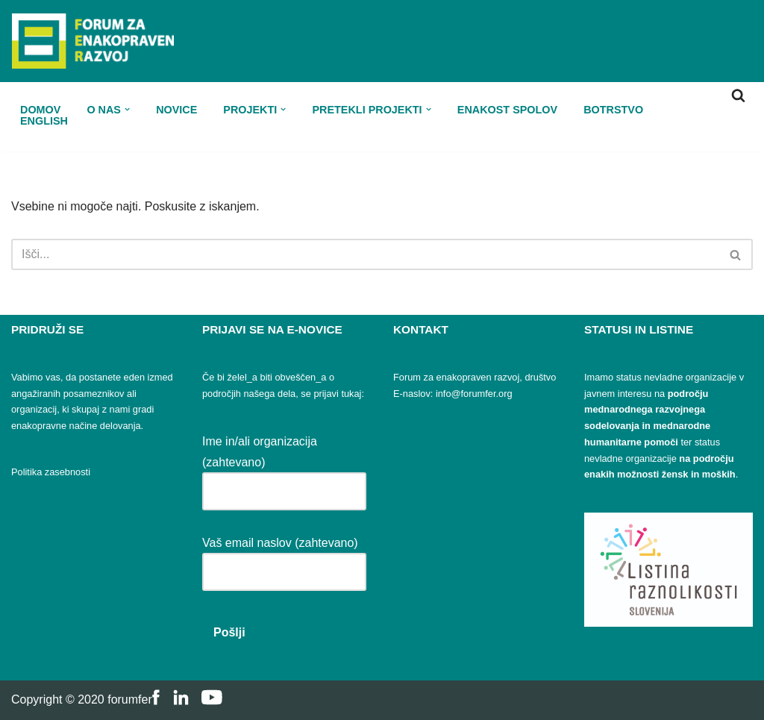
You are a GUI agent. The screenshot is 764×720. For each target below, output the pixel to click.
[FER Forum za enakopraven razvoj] (92, 41)
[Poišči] (738, 95)
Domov (40, 109)
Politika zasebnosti (50, 472)
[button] (127, 109)
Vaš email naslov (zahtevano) (284, 557)
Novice (176, 109)
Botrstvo (613, 109)
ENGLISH (44, 120)
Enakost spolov (507, 109)
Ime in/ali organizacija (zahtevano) (284, 466)
